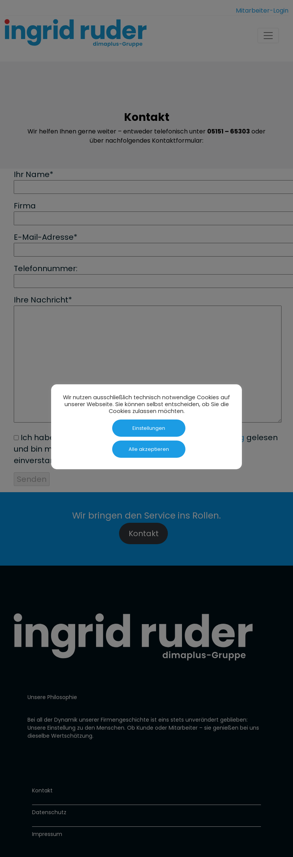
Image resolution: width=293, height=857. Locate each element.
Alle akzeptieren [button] (149, 449)
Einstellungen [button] (148, 428)
